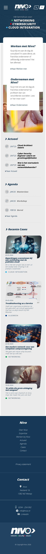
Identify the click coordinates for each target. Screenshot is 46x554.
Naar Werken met (19, 68)
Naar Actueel (11, 171)
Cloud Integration (17, 272)
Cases (23, 447)
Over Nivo (23, 430)
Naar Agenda (11, 216)
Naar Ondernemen (20, 105)
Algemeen (13, 315)
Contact (23, 450)
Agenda (12, 184)
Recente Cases (17, 229)
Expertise (23, 433)
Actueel (12, 139)
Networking (14, 357)
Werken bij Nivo (23, 436)
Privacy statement (23, 464)
